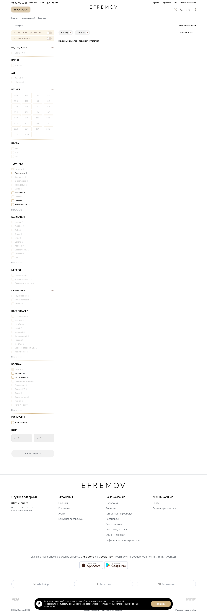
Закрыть (161, 603)
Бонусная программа (70, 518)
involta (193, 610)
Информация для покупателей (123, 540)
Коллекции (64, 508)
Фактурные (20, 192)
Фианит (18, 373)
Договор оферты (92, 610)
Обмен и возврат (115, 534)
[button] (187, 25)
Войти (156, 503)
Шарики (18, 200)
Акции (61, 513)
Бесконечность (22, 204)
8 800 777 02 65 (20, 503)
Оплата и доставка (188, 3)
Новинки (63, 503)
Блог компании (114, 524)
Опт (175, 3)
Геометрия (20, 173)
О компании (112, 503)
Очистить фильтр (33, 453)
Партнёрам (112, 518)
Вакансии (111, 508)
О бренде (155, 3)
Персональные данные (111, 610)
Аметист (19, 369)
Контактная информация (119, 513)
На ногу (18, 169)
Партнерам (166, 3)
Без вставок (20, 377)
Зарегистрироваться (165, 508)
